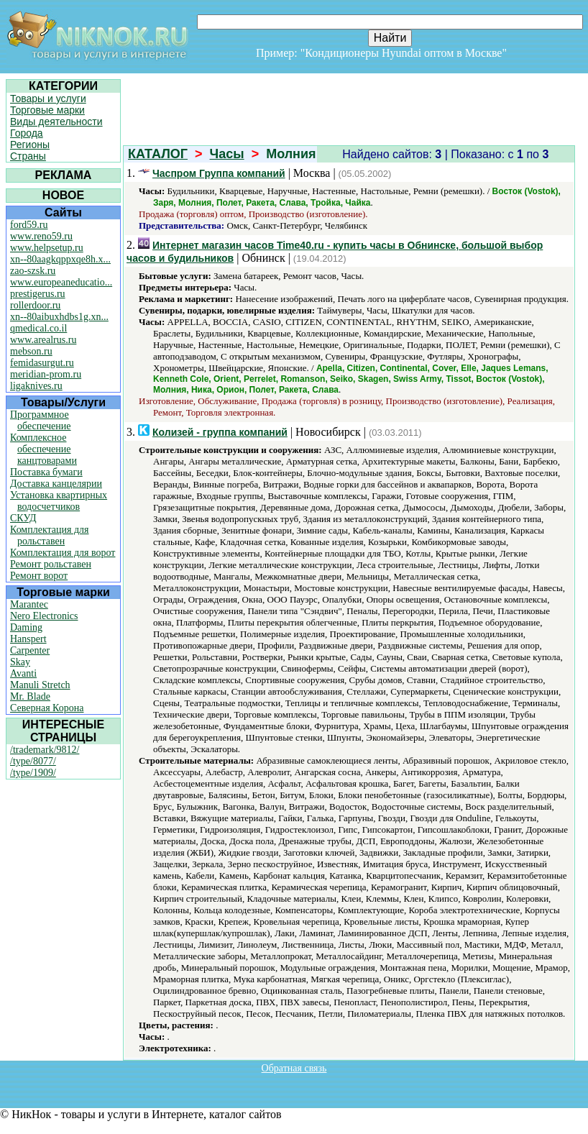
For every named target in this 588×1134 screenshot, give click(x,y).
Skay (20, 662)
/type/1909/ (33, 772)
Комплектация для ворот (62, 552)
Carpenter (30, 650)
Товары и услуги (48, 98)
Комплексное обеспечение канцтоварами (43, 449)
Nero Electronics (44, 616)
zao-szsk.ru (32, 270)
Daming (26, 627)
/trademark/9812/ (44, 749)
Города (26, 133)
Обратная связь (294, 1068)
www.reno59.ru (41, 236)
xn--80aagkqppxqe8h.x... (60, 259)
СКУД (23, 518)
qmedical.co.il (38, 328)
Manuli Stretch (40, 685)
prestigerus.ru (37, 293)
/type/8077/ (33, 761)
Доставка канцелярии (56, 483)
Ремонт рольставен (50, 564)
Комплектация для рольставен (49, 535)
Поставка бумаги (46, 472)
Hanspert (28, 639)
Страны (28, 156)
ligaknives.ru (36, 385)
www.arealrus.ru (43, 339)
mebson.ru (31, 351)
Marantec (29, 604)
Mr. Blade (30, 696)
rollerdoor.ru (35, 305)
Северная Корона (46, 708)
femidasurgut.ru (42, 362)
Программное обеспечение (40, 420)
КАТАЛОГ (158, 154)
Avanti (23, 673)
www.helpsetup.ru (46, 247)
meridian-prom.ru (45, 374)
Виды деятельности (56, 121)
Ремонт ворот (39, 575)
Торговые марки (47, 110)
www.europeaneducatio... (61, 282)
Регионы (30, 144)
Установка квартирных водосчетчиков (58, 501)
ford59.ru (29, 224)
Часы (227, 154)
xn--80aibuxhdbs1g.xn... (59, 316)
